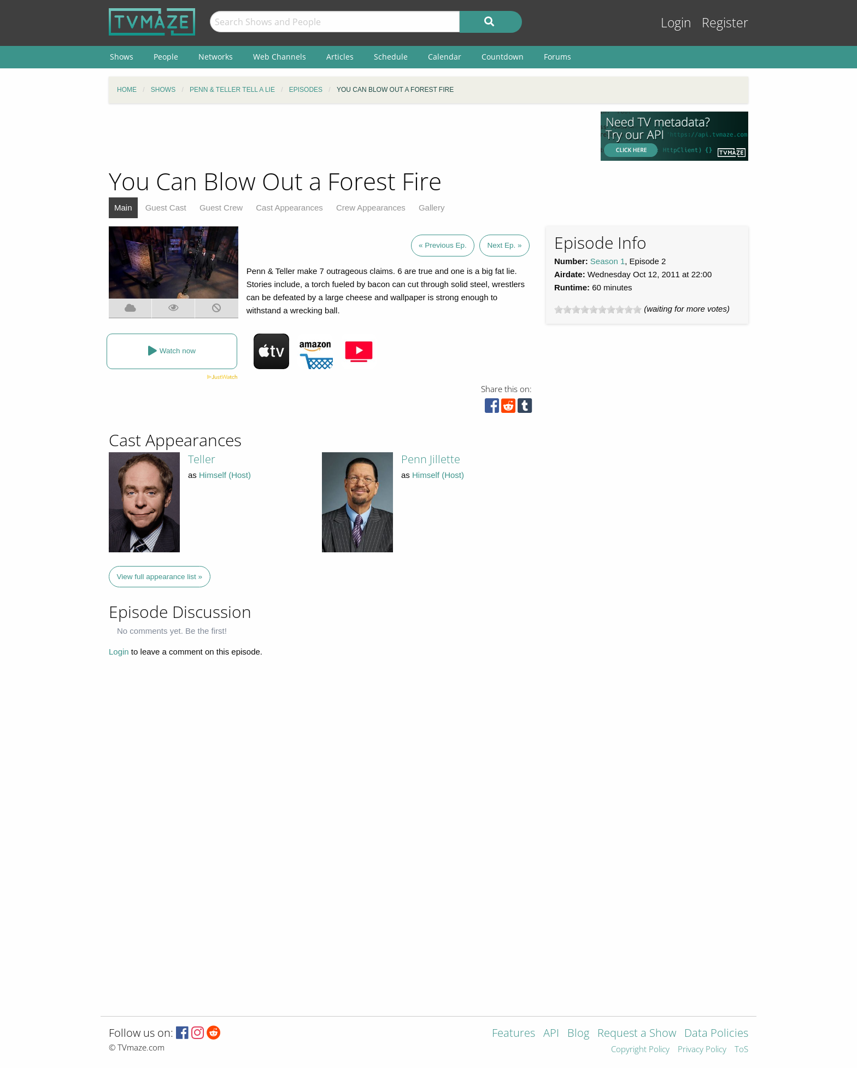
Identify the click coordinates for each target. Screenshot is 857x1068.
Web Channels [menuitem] (279, 56)
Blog (578, 1034)
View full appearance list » (160, 577)
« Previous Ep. (443, 245)
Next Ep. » (504, 245)
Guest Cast (165, 207)
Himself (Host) (225, 475)
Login (676, 22)
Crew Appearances (371, 207)
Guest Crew (221, 207)
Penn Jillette (430, 459)
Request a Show (636, 1034)
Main (123, 207)
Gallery (432, 207)
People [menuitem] (166, 56)
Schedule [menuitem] (391, 56)
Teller (201, 459)
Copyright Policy (640, 1049)
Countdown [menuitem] (503, 56)
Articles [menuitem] (340, 56)
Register (725, 22)
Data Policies (716, 1034)
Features (513, 1034)
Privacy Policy (702, 1049)
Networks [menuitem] (215, 56)
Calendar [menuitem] (444, 56)
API (551, 1034)
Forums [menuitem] (557, 56)
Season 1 (607, 261)
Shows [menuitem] (121, 56)
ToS (741, 1049)
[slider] (598, 309)
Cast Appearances (289, 207)
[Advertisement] (346, 136)
